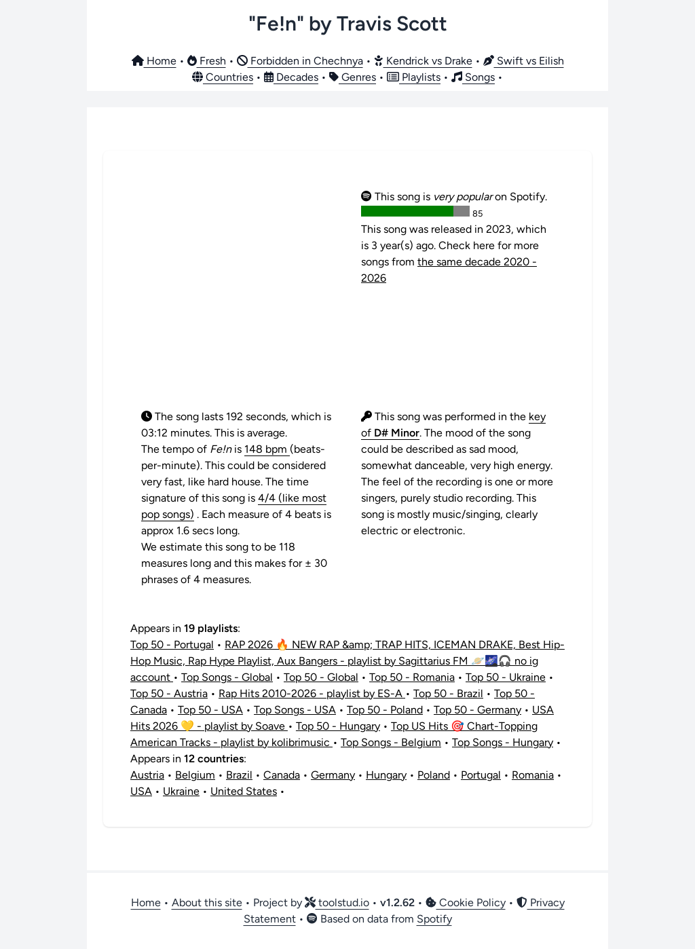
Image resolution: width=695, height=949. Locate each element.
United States (243, 791)
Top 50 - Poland (385, 709)
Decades (291, 77)
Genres (352, 77)
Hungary (386, 774)
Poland (433, 774)
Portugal (481, 774)
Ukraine (181, 791)
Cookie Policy (466, 902)
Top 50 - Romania (412, 677)
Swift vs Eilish (523, 60)
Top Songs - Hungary (502, 742)
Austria (147, 774)
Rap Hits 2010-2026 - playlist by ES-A (312, 693)
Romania (533, 774)
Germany (333, 774)
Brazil (239, 774)
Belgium (195, 774)
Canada (281, 774)
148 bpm (267, 449)
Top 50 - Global (321, 677)
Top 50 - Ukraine (506, 677)
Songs (473, 77)
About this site (207, 902)
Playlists (413, 77)
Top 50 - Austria (169, 693)
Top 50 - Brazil (448, 693)
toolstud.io (337, 902)
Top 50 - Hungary (338, 726)
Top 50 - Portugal (172, 644)
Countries (222, 77)
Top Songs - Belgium (391, 742)
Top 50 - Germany (477, 709)
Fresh (206, 60)
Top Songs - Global (227, 677)
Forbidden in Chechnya (300, 60)
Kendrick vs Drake (423, 60)
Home (154, 60)
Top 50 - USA (210, 709)
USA (141, 791)
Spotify (434, 918)
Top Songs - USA (295, 709)
